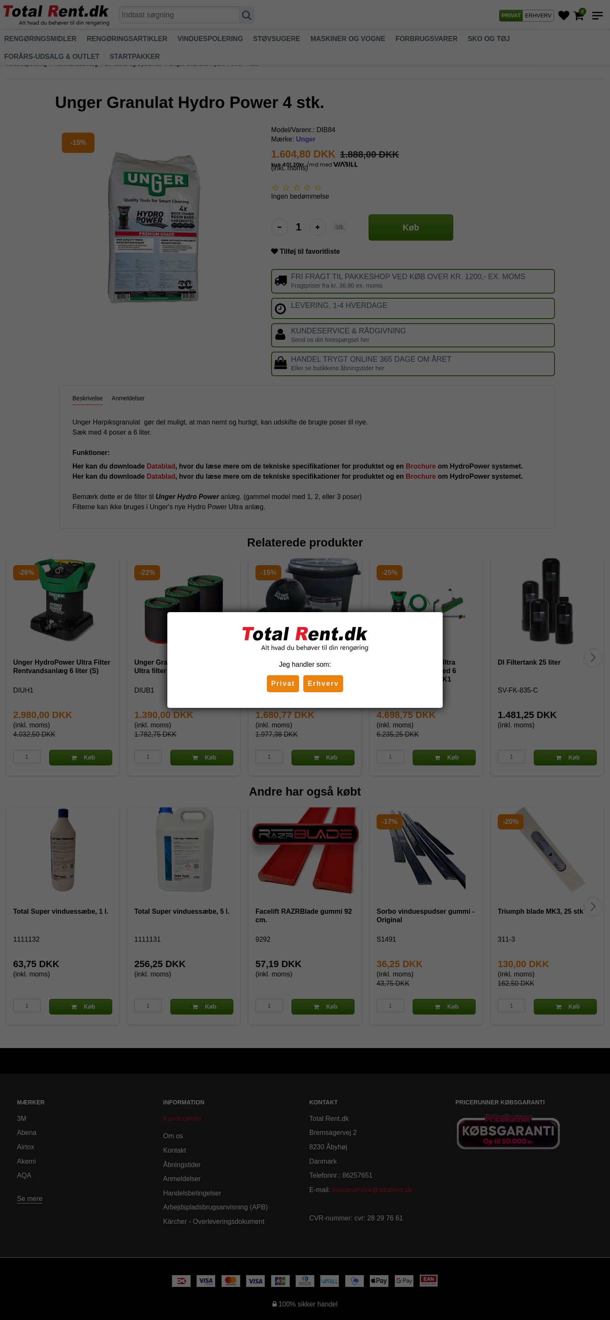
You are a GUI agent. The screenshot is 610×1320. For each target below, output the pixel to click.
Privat (283, 683)
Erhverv (323, 683)
